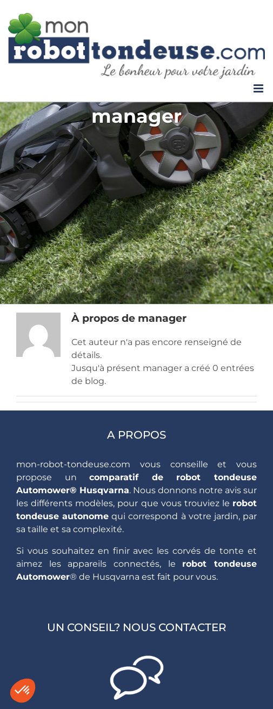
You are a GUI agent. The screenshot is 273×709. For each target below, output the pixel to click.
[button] (23, 691)
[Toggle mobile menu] (259, 88)
